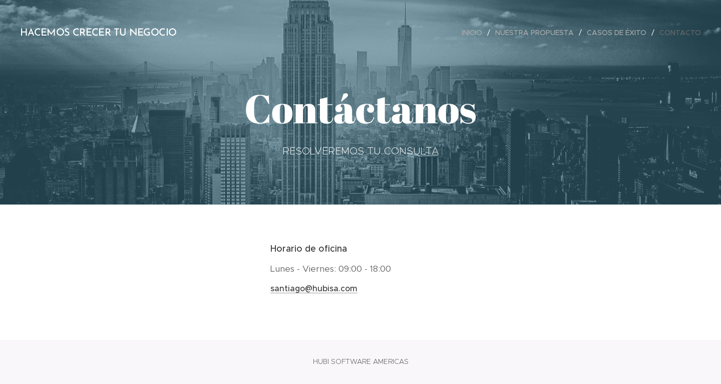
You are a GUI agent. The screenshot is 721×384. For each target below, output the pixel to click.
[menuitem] (474, 32)
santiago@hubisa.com (313, 288)
